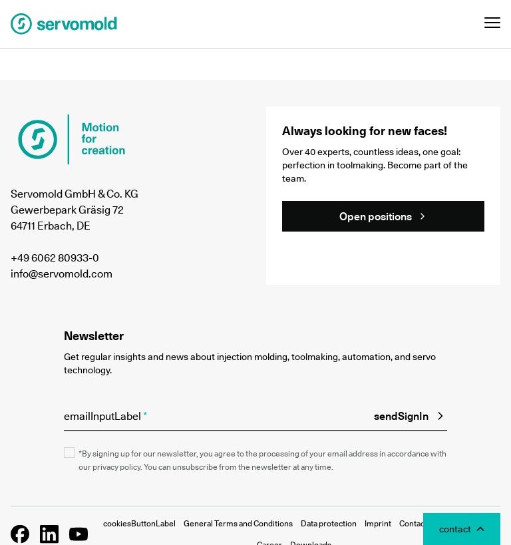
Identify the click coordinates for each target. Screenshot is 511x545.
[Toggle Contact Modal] (461, 529)
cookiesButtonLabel (139, 523)
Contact (413, 523)
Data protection (329, 523)
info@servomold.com (61, 273)
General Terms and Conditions (238, 523)
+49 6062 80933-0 (55, 257)
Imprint (378, 523)
